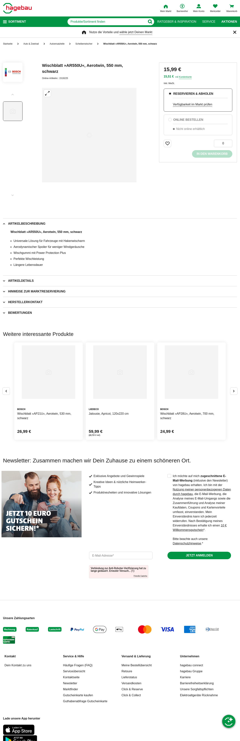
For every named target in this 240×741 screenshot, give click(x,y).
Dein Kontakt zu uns (17, 665)
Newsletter (70, 683)
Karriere (185, 677)
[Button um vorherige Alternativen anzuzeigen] (6, 391)
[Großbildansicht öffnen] (89, 135)
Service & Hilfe (73, 656)
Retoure (127, 671)
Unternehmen (189, 656)
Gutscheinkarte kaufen (78, 695)
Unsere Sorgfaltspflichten (197, 689)
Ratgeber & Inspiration (176, 21)
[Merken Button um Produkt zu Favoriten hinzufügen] (167, 143)
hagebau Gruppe (191, 671)
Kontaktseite (71, 677)
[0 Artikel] (223, 143)
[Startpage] (17, 8)
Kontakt (10, 656)
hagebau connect (191, 665)
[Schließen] (234, 32)
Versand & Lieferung (136, 656)
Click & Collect (131, 695)
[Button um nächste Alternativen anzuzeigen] (234, 391)
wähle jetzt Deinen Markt (135, 32)
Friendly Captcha (140, 576)
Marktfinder (70, 689)
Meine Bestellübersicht (137, 665)
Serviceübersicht (74, 671)
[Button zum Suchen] (150, 21)
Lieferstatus (129, 677)
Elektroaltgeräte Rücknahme (199, 695)
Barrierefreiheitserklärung (197, 683)
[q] (107, 21)
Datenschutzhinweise (187, 543)
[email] (120, 555)
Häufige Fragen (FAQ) (77, 665)
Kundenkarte (185, 77)
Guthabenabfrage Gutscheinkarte (85, 701)
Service (208, 21)
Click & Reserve (132, 689)
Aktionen (229, 21)
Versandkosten (131, 683)
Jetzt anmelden (199, 555)
